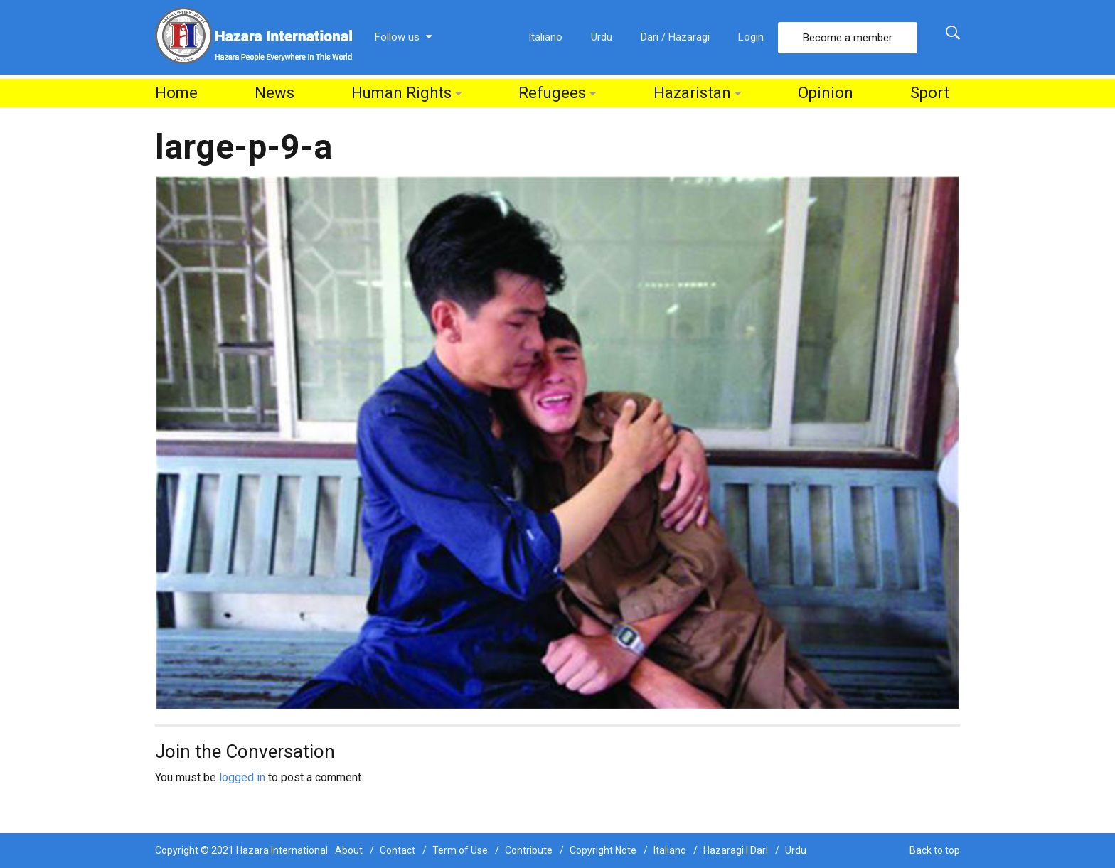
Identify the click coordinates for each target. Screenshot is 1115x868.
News (274, 93)
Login (751, 37)
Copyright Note (603, 850)
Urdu (601, 37)
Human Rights (401, 93)
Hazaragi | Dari (735, 850)
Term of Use (460, 850)
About (349, 850)
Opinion (825, 93)
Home (176, 93)
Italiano (545, 37)
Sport (929, 93)
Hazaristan (692, 93)
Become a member (847, 37)
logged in (242, 777)
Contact (397, 850)
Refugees (552, 93)
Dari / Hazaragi (675, 37)
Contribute (529, 850)
